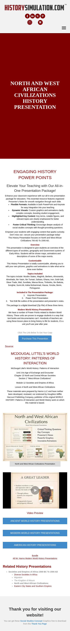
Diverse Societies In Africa (25, 574)
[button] (27, 16)
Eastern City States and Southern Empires (33, 586)
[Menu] (64, 28)
